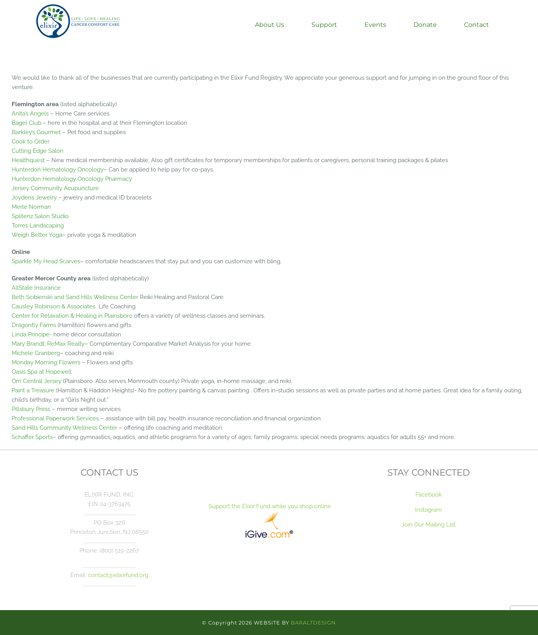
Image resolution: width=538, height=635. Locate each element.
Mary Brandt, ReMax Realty (48, 343)
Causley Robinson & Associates (53, 306)
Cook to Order (30, 141)
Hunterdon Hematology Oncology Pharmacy (72, 178)
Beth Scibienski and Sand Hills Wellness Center (75, 297)
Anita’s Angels (30, 113)
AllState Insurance (36, 287)
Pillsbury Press (31, 409)
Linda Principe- (32, 334)
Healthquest (28, 160)
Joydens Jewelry (34, 197)
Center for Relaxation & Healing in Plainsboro (72, 315)
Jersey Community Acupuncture (55, 188)
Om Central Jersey (37, 381)
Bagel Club (26, 122)
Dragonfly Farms (34, 325)
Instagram (428, 509)
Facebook (428, 494)
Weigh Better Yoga (37, 234)
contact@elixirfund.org (118, 575)
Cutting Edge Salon (37, 150)
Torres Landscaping (38, 225)
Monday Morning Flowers (46, 362)
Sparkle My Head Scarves (46, 261)
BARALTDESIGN (313, 622)
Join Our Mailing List (428, 524)
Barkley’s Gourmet (37, 132)
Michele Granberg (36, 353)
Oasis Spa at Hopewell (42, 371)
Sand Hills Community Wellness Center (64, 427)
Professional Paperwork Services (55, 418)
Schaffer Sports (32, 437)
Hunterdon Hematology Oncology (58, 169)
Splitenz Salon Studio (40, 216)
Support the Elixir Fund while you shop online (269, 506)
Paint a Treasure (33, 390)
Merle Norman (31, 206)
